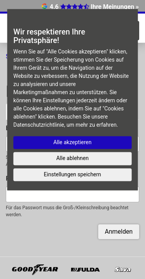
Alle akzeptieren (72, 142)
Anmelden (119, 231)
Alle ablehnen (72, 158)
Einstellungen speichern (72, 174)
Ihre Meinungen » (115, 6)
